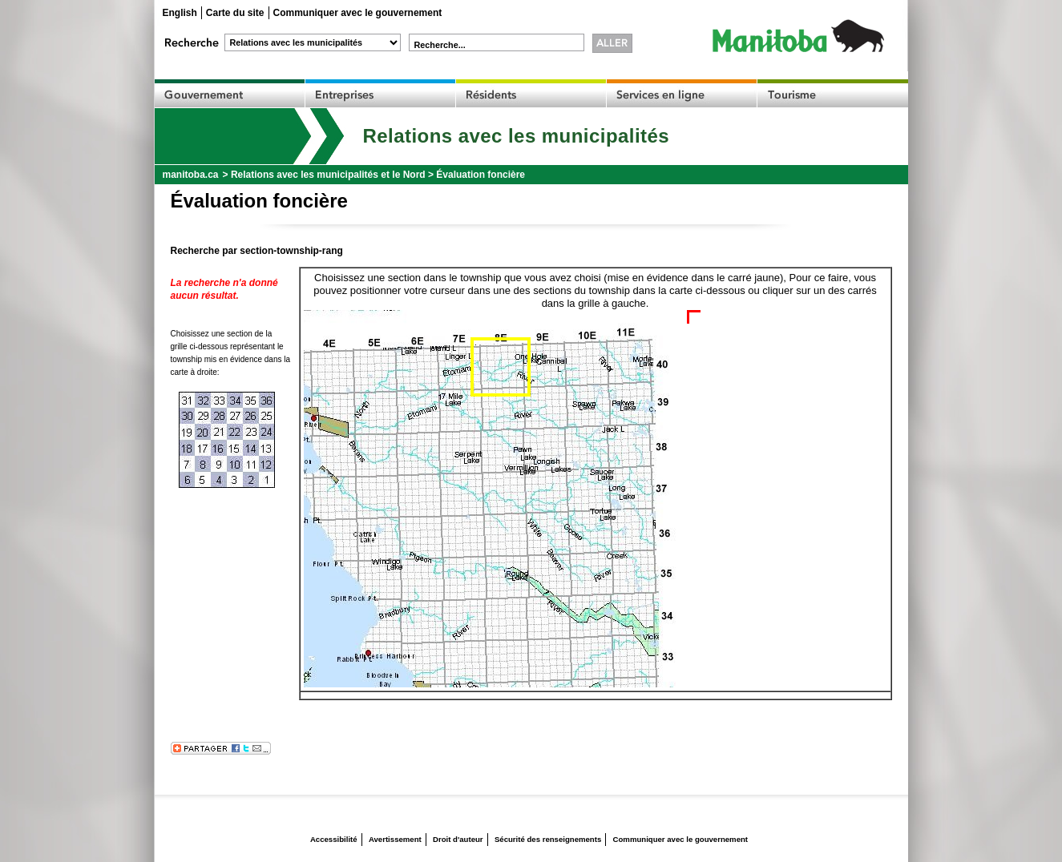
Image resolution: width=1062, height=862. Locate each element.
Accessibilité (333, 839)
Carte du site (235, 12)
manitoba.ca (191, 174)
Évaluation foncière (480, 174)
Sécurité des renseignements (548, 839)
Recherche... (440, 45)
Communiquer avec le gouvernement (357, 12)
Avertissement (395, 839)
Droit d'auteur (458, 839)
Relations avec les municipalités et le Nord (328, 174)
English (180, 12)
